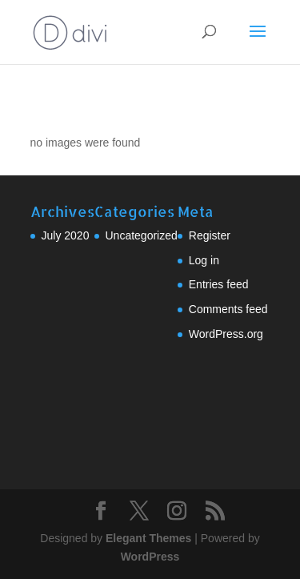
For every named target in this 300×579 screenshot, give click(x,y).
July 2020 (66, 235)
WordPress (150, 556)
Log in (204, 260)
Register (209, 235)
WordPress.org (226, 334)
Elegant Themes (148, 538)
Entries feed (219, 284)
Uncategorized (142, 235)
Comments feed (228, 309)
